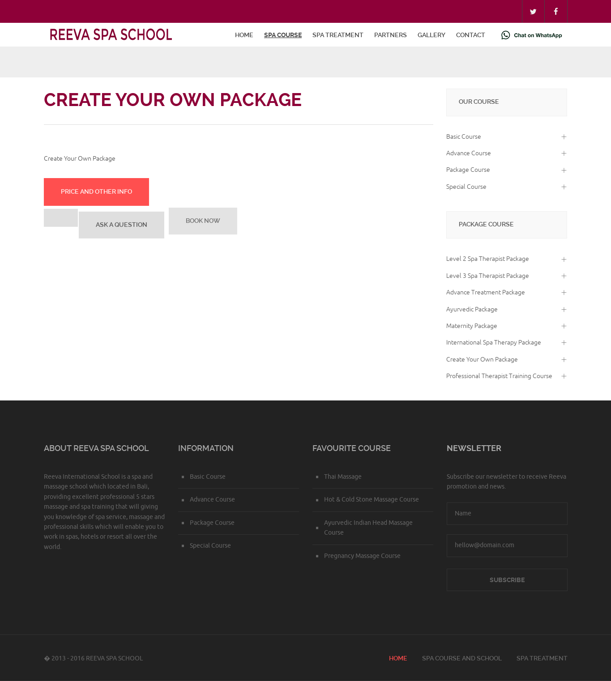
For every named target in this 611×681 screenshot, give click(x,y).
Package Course (467, 170)
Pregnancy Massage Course (362, 556)
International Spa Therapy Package (492, 342)
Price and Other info (96, 191)
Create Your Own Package (481, 359)
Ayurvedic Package (470, 309)
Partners (390, 34)
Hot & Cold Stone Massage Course (371, 499)
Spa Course (283, 34)
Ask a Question (121, 223)
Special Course (465, 187)
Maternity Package (470, 326)
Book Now (202, 218)
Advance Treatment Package (484, 292)
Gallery (431, 34)
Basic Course (462, 136)
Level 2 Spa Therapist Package (486, 259)
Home (244, 34)
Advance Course (467, 153)
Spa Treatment (337, 34)
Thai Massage (343, 477)
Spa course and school (462, 658)
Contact (470, 34)
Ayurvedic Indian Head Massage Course (368, 527)
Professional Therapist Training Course (498, 376)
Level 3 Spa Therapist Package (486, 276)
